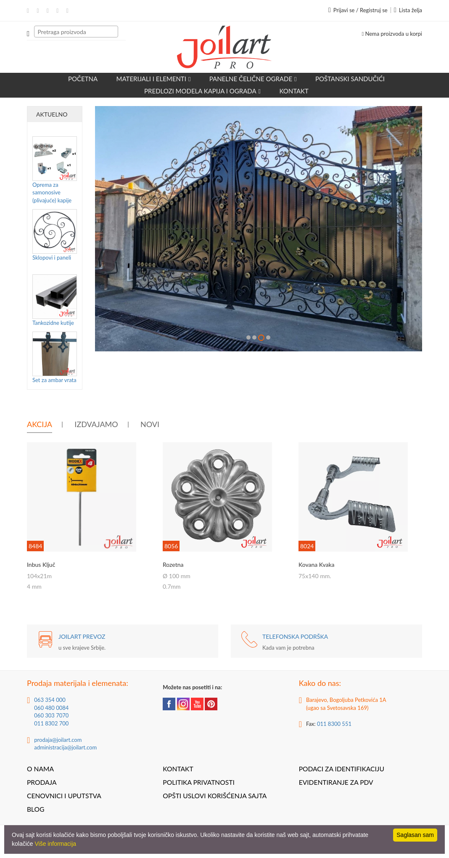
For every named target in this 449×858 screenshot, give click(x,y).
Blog (35, 809)
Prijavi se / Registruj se (358, 10)
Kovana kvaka (316, 564)
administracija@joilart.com (65, 747)
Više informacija (55, 843)
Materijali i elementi (153, 78)
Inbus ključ (41, 564)
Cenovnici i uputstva (64, 796)
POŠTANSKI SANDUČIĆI (350, 78)
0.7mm (172, 586)
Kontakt (294, 91)
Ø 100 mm (176, 575)
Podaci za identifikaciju (341, 769)
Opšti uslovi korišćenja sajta (215, 796)
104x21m (39, 575)
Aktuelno (52, 114)
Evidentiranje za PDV (336, 782)
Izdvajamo (96, 424)
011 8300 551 (334, 723)
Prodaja (42, 782)
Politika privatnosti (198, 782)
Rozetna (173, 564)
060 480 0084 (51, 707)
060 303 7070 (51, 715)
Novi (149, 424)
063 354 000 (50, 699)
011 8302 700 (51, 723)
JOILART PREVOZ (81, 636)
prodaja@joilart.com (58, 739)
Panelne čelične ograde (253, 78)
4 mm (34, 586)
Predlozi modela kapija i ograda (202, 91)
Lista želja (408, 10)
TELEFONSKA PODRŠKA (295, 636)
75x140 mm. (314, 575)
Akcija (39, 424)
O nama (40, 769)
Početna (83, 78)
